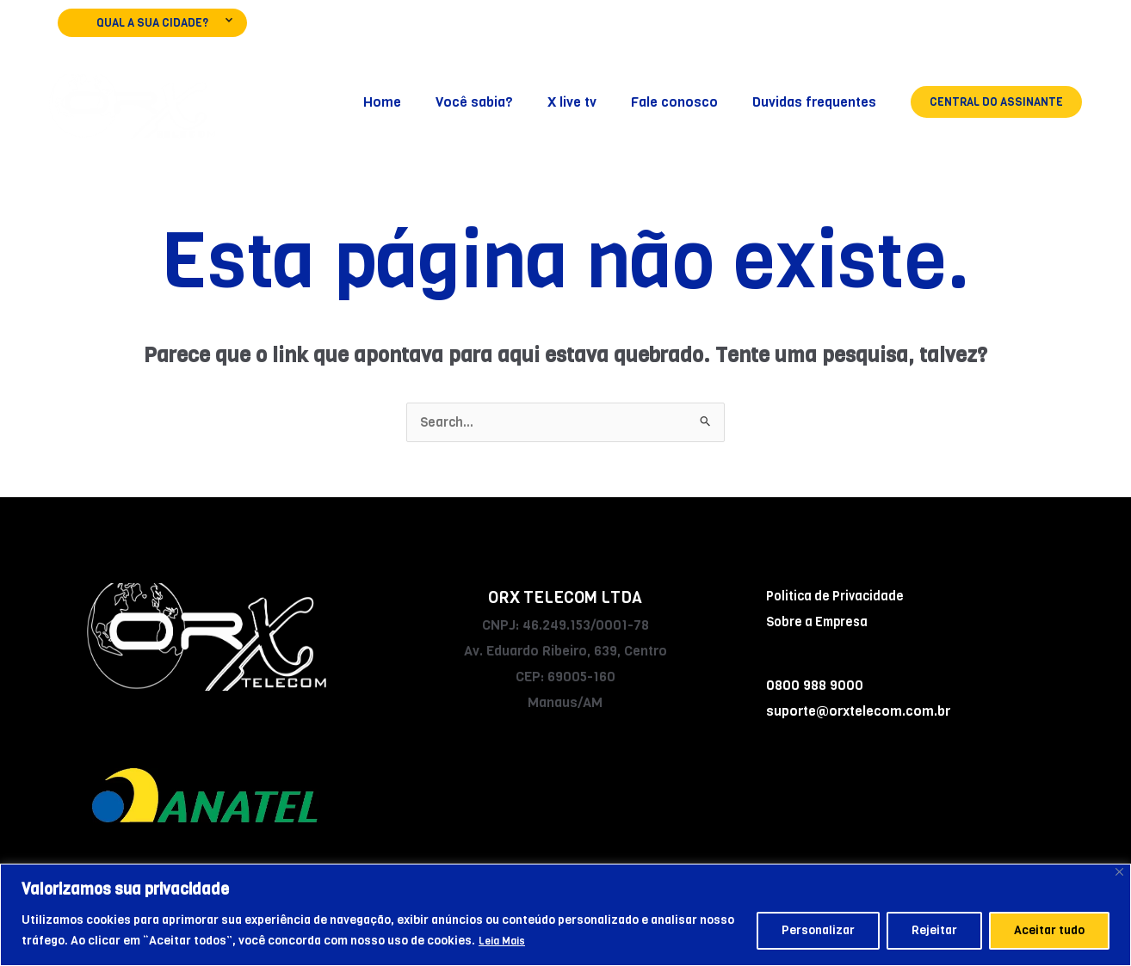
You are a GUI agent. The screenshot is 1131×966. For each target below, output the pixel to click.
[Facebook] (973, 30)
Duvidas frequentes (818, 102)
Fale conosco (684, 102)
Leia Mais (505, 940)
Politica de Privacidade (838, 597)
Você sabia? (498, 102)
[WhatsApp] (1071, 30)
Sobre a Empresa (820, 622)
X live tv (589, 102)
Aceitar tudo (1049, 930)
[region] (565, 915)
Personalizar (818, 930)
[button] (996, 102)
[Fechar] (1119, 872)
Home (413, 102)
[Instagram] (1022, 30)
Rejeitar (934, 930)
